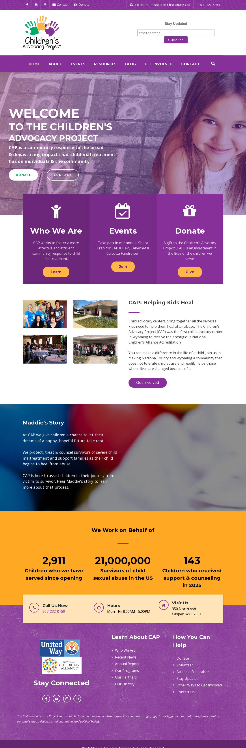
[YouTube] (36, 4)
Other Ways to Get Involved (199, 685)
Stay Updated (176, 24)
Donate (190, 231)
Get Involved (147, 382)
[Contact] (60, 4)
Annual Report (127, 663)
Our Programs (127, 670)
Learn (56, 272)
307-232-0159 (54, 611)
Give (190, 272)
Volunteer (185, 665)
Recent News (125, 657)
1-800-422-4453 (208, 5)
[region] (123, 143)
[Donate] (81, 4)
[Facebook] (27, 4)
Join (123, 267)
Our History (124, 684)
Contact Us (186, 691)
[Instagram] (45, 4)
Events (123, 231)
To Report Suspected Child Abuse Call (160, 5)
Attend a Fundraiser (193, 671)
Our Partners (126, 677)
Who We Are (56, 231)
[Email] (77, 698)
